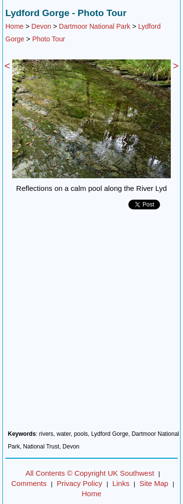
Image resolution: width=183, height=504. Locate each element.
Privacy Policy (79, 483)
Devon (41, 26)
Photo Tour (48, 39)
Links (120, 483)
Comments (29, 483)
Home (14, 26)
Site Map (154, 483)
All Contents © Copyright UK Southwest (89, 473)
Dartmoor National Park (94, 26)
